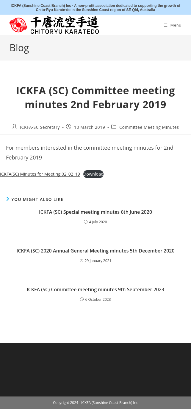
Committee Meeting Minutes (149, 127)
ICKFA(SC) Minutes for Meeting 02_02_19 (40, 174)
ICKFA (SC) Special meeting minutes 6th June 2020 (95, 212)
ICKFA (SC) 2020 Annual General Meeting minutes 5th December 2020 (95, 250)
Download (93, 174)
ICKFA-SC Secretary (40, 127)
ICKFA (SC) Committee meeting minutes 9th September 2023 (96, 289)
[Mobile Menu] (172, 25)
